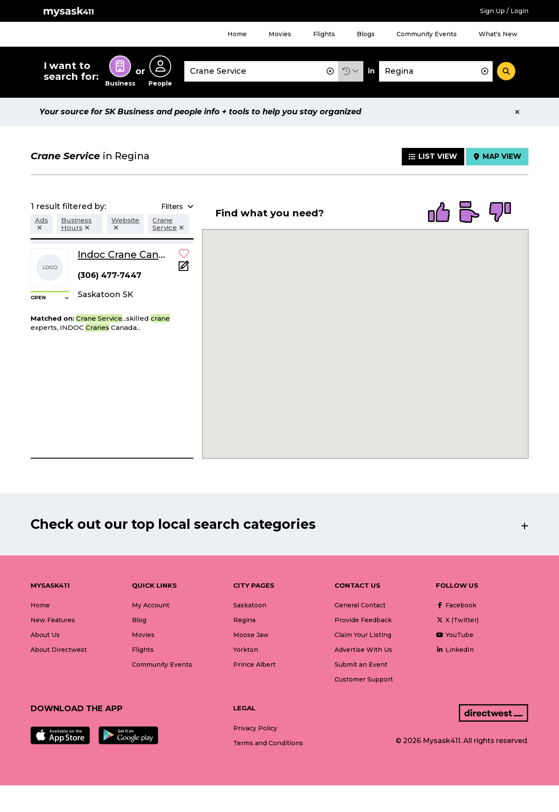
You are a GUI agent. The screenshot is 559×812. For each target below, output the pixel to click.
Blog (139, 620)
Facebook (456, 605)
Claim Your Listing (363, 635)
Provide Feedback (363, 620)
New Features (53, 620)
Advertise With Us (363, 650)
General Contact (360, 605)
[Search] (506, 71)
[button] (350, 71)
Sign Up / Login (504, 11)
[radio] (439, 213)
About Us (45, 635)
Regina (244, 620)
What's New (498, 34)
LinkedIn (455, 650)
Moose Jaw (251, 635)
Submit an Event (361, 664)
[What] (261, 71)
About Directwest (59, 650)
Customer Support (364, 679)
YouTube (454, 635)
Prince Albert (254, 664)
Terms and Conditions (268, 743)
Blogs (366, 34)
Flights (324, 34)
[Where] (436, 71)
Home (237, 34)
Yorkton (245, 650)
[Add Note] (184, 268)
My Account (150, 605)
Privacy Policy (255, 728)
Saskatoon (249, 605)
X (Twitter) (457, 620)
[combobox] (261, 71)
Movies (280, 34)
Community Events (427, 34)
